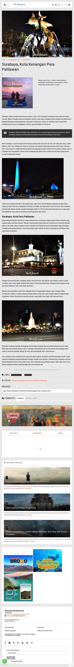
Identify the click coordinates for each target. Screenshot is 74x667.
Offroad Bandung (9, 627)
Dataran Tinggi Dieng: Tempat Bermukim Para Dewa (27, 481)
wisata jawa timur (14, 60)
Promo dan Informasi (13, 650)
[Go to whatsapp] (4, 661)
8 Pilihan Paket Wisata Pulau (44, 630)
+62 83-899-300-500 (23, 614)
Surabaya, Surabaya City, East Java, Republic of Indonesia (29, 380)
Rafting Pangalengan (10, 630)
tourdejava (9, 616)
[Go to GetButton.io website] (5, 665)
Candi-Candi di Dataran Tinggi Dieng (21, 508)
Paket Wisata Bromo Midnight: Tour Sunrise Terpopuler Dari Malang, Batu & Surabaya (20, 634)
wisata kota (26, 60)
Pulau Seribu (40, 627)
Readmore (28, 488)
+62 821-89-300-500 (11, 614)
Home (4, 60)
